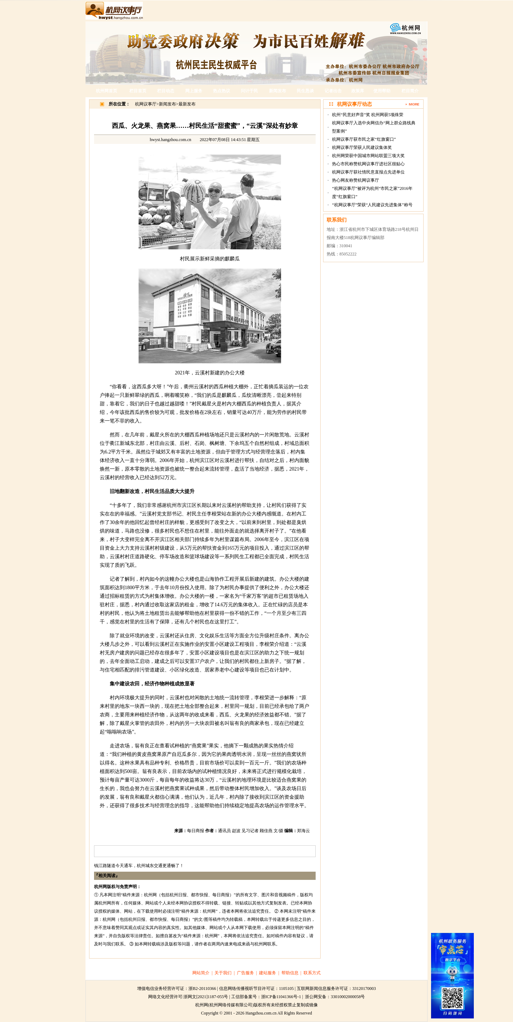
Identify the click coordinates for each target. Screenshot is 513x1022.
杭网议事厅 (145, 104)
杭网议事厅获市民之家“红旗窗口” (364, 139)
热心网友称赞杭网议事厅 (355, 180)
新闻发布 (277, 90)
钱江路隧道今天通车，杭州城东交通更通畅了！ (139, 865)
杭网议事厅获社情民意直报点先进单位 (368, 172)
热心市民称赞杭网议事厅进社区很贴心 (368, 163)
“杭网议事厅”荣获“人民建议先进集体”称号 (372, 204)
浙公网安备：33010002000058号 (335, 996)
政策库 (357, 90)
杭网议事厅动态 (354, 104)
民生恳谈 (305, 90)
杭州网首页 (106, 90)
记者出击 (333, 90)
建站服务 (267, 972)
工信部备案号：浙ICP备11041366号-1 (266, 996)
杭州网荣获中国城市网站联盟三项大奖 (368, 155)
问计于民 (249, 90)
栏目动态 (165, 90)
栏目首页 (137, 90)
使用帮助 (381, 90)
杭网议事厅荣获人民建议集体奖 (362, 147)
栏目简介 (410, 90)
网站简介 (200, 972)
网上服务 (193, 90)
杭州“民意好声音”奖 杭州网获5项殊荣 (367, 114)
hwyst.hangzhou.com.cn (170, 139)
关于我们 (223, 972)
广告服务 (245, 972)
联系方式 (312, 972)
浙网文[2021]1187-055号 (205, 996)
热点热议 (221, 90)
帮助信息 (290, 972)
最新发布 (187, 104)
